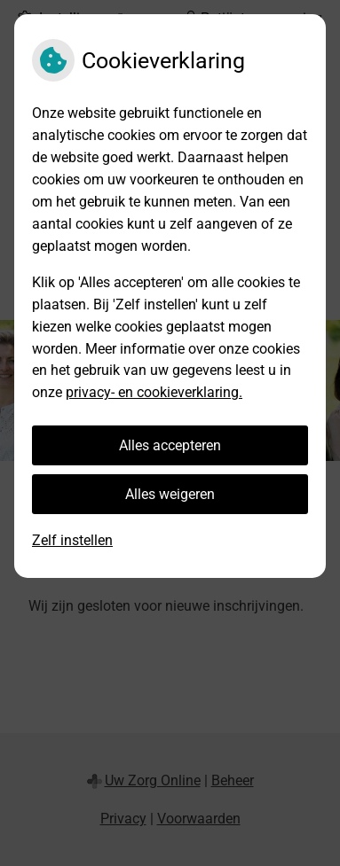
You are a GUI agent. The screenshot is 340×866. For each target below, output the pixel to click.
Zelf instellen (72, 540)
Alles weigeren (170, 494)
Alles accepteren (170, 445)
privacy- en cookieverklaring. (154, 392)
